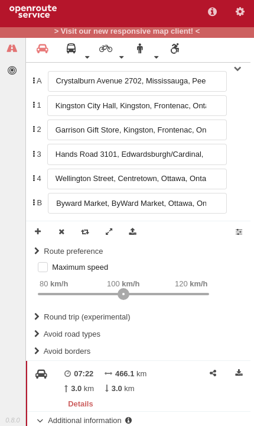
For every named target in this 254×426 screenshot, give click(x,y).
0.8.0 (12, 420)
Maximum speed (80, 267)
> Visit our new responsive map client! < (127, 31)
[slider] (123, 294)
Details (80, 403)
